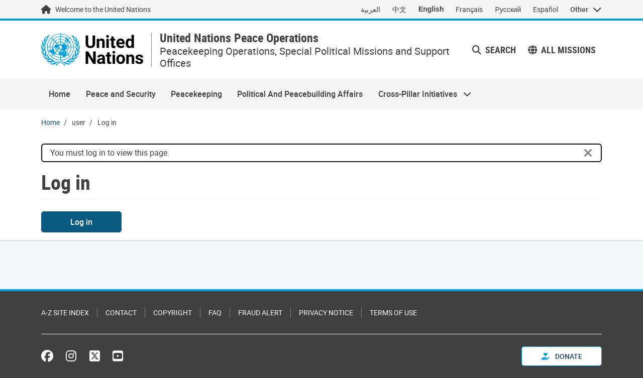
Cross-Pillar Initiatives (421, 93)
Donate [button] (562, 356)
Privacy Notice (326, 312)
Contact (121, 312)
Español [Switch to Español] (545, 9)
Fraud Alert (260, 312)
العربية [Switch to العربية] (370, 9)
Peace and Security (121, 93)
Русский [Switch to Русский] (508, 9)
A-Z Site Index (65, 312)
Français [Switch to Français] (469, 9)
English (431, 9)
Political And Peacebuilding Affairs (300, 93)
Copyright (172, 312)
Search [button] (494, 50)
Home (59, 93)
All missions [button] (562, 50)
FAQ (215, 312)
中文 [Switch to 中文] (399, 9)
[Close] (588, 153)
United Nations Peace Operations (239, 38)
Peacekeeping (196, 93)
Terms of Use (393, 312)
